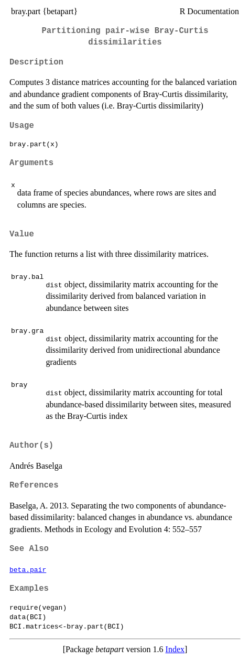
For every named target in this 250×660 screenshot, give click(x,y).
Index (175, 649)
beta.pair (27, 569)
